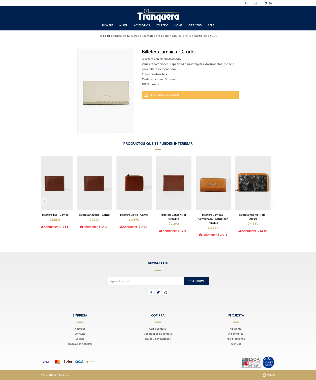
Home (178, 25)
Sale (211, 25)
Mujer (123, 25)
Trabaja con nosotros (80, 343)
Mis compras (235, 333)
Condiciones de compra (158, 333)
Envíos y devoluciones (158, 338)
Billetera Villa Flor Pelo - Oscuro (253, 217)
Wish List (236, 343)
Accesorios (141, 25)
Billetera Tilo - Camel (55, 215)
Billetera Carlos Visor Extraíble (173, 217)
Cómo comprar (157, 328)
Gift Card (195, 25)
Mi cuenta (235, 328)
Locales (80, 338)
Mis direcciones (236, 338)
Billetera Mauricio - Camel (94, 215)
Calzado (162, 25)
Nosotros (80, 328)
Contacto (80, 333)
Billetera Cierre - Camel (134, 215)
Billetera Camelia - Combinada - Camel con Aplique (213, 219)
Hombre (107, 25)
